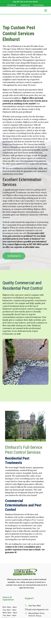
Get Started (12, 256)
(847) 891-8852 (34, 606)
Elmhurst (7, 74)
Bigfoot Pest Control (34, 520)
